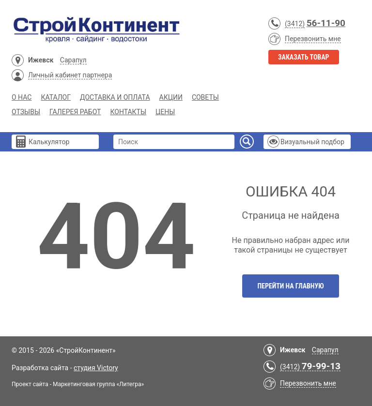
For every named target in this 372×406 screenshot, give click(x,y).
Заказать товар (303, 57)
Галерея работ (75, 112)
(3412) (295, 24)
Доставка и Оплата (115, 97)
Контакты (128, 112)
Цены (165, 112)
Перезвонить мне (313, 39)
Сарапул (73, 60)
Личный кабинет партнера (70, 75)
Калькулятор (49, 142)
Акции (171, 97)
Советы (205, 97)
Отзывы (26, 112)
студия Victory (96, 368)
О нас (21, 97)
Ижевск (40, 60)
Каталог (56, 97)
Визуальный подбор (312, 142)
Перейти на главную (290, 286)
